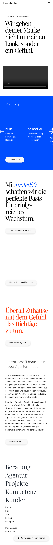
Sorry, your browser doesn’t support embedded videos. (25, 77)
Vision (19, 16)
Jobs (7, 514)
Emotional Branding (14, 402)
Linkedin (9, 518)
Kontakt (8, 507)
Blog (7, 511)
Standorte (25, 16)
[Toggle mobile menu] (49, 3)
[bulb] (15, 113)
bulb (8, 129)
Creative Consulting (33, 402)
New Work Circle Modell (23, 405)
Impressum (10, 531)
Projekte (12, 16)
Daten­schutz (11, 528)
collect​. (35, 129)
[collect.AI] (38, 113)
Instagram (9, 521)
